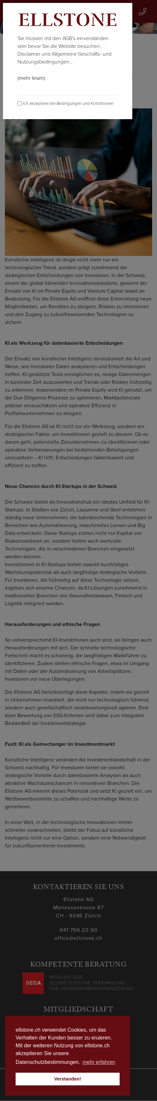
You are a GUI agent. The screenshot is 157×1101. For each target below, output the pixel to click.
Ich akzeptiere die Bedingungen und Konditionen (65, 103)
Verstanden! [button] (67, 1078)
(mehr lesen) (31, 78)
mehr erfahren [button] (99, 1062)
